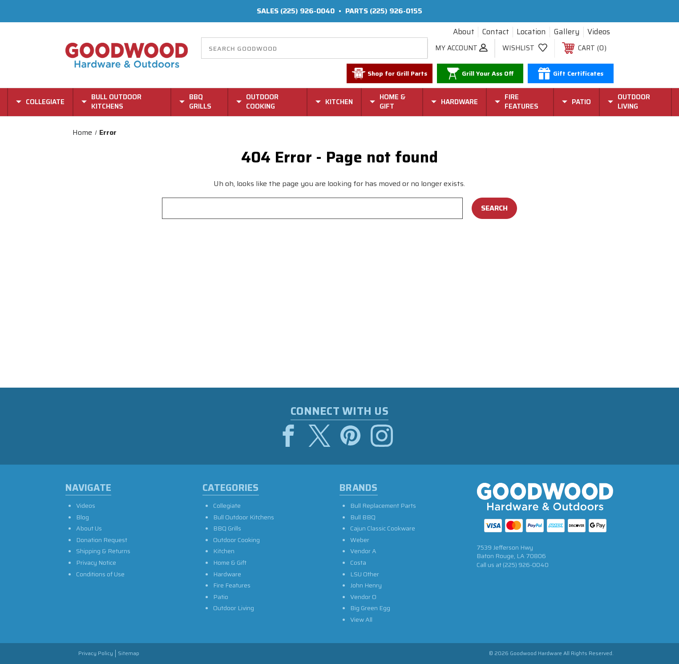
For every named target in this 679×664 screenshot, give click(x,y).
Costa (358, 562)
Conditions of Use (100, 574)
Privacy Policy (95, 653)
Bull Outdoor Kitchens (243, 517)
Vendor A (363, 551)
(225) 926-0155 (396, 10)
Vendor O (363, 596)
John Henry (366, 585)
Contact (495, 32)
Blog (82, 517)
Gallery (567, 32)
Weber (359, 539)
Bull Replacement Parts (383, 505)
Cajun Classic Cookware (382, 528)
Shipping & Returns (103, 551)
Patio (220, 596)
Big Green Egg (370, 608)
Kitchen (223, 551)
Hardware (227, 574)
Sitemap (128, 653)
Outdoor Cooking (236, 539)
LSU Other (364, 574)
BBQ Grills (227, 528)
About (463, 32)
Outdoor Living (233, 608)
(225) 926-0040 (307, 10)
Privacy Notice (96, 562)
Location (531, 32)
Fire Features (232, 585)
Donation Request (101, 539)
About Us (89, 528)
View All (361, 619)
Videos (598, 32)
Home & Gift (230, 562)
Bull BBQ (363, 517)
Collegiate (227, 505)
